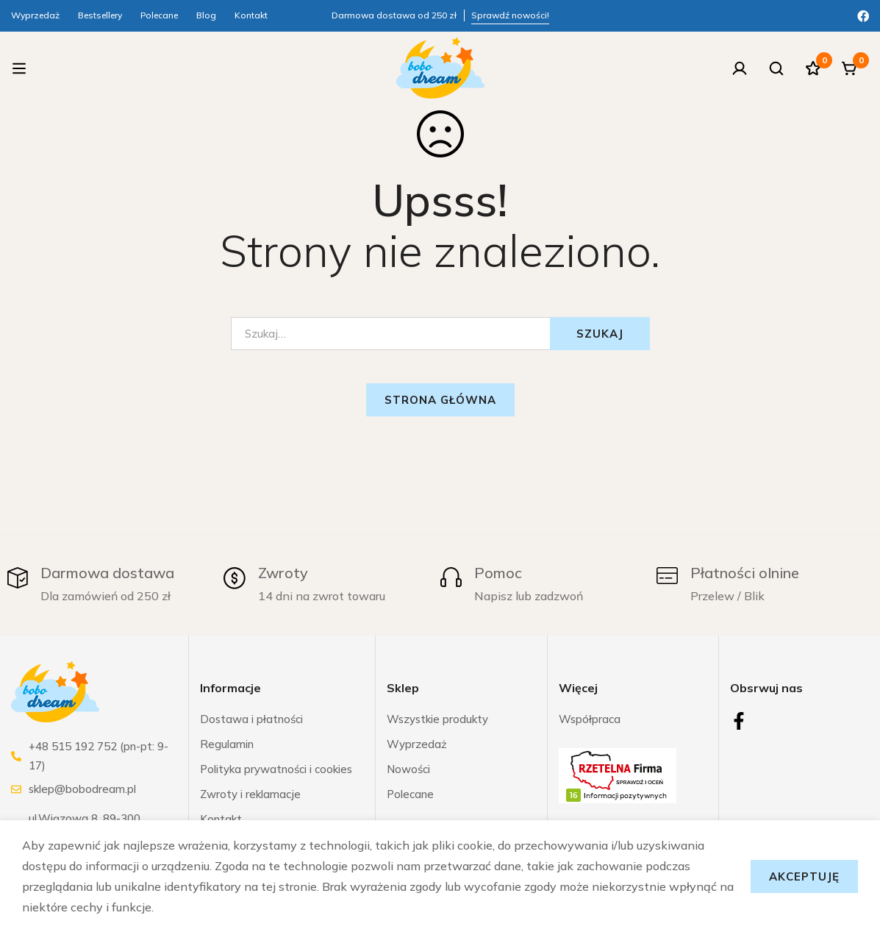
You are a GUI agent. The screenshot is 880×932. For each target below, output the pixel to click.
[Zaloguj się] (739, 68)
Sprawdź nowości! (510, 15)
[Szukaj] (776, 68)
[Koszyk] (849, 68)
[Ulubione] (813, 68)
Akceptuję (804, 876)
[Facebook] (863, 14)
